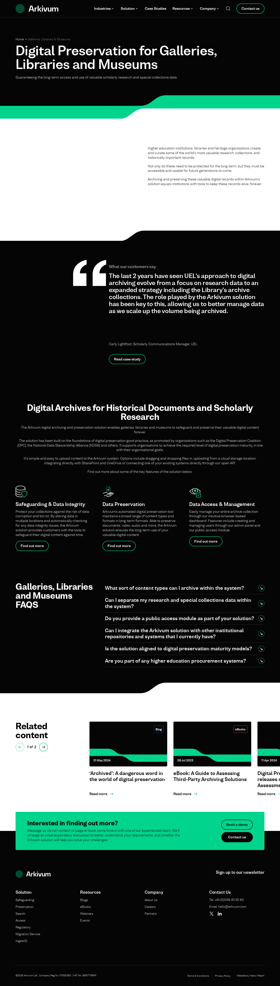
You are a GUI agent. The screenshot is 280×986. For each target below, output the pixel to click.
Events (85, 920)
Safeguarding (25, 900)
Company (208, 8)
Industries (102, 8)
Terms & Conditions (198, 975)
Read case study (127, 359)
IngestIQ (21, 941)
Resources (181, 8)
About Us (151, 900)
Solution (128, 8)
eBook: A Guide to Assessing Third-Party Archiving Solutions (210, 776)
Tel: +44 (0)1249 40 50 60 (226, 900)
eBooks (240, 729)
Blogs (84, 900)
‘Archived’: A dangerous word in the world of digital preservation (127, 776)
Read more (98, 794)
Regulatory (23, 927)
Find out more (32, 546)
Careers (150, 907)
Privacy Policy (222, 975)
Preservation (24, 907)
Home (20, 39)
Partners (151, 913)
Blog (159, 729)
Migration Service (28, 934)
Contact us (250, 8)
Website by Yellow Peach (250, 975)
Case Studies (155, 8)
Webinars (86, 913)
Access (20, 920)
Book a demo (237, 832)
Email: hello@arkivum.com (227, 906)
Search (20, 913)
